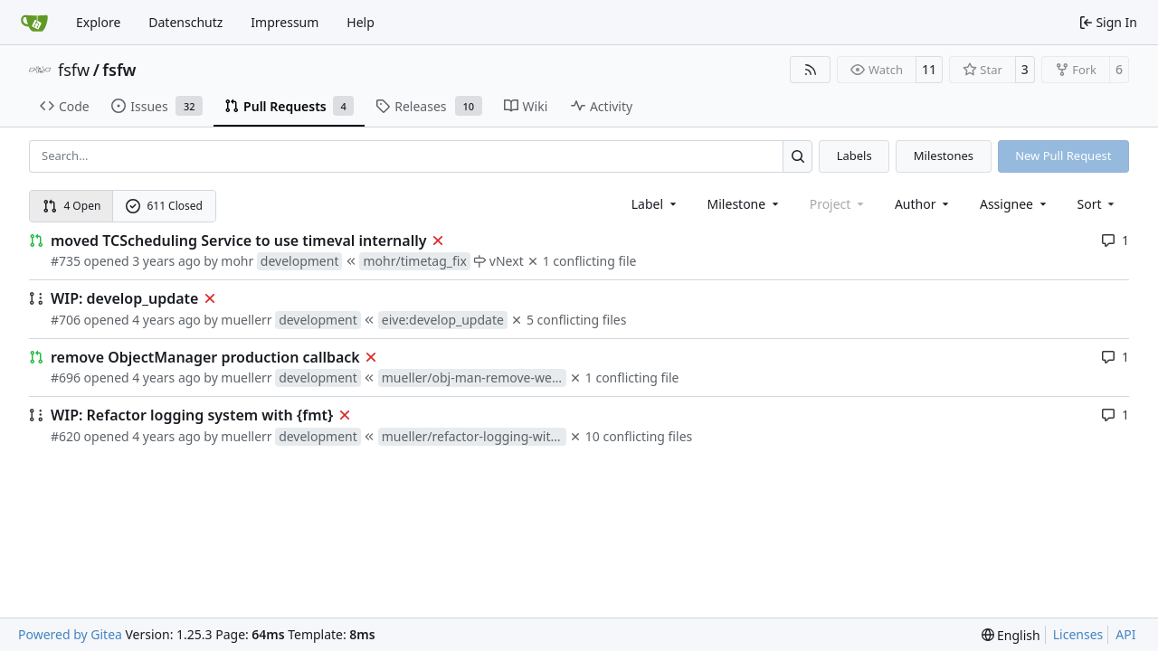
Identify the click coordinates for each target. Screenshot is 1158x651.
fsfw (74, 70)
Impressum (284, 22)
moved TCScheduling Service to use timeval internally (239, 240)
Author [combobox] (923, 203)
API (1125, 634)
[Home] (34, 22)
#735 (66, 260)
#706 (66, 319)
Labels (854, 155)
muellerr (246, 319)
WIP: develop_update (124, 298)
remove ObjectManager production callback (205, 357)
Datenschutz (185, 22)
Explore (98, 22)
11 (929, 69)
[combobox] (655, 203)
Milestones (943, 155)
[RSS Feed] (810, 69)
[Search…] (797, 156)
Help (360, 22)
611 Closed (164, 205)
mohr (237, 260)
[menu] (1098, 203)
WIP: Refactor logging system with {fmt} (192, 415)
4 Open (72, 205)
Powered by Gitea (70, 634)
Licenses (1078, 634)
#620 (66, 436)
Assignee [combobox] (1014, 203)
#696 (66, 377)
